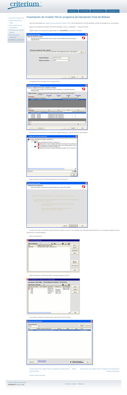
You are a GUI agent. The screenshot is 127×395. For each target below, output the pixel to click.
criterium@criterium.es (17, 382)
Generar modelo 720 (16, 18)
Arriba (74, 369)
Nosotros (81, 384)
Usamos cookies (70, 384)
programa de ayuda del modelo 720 (57, 23)
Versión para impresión (37, 375)
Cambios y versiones (16, 40)
